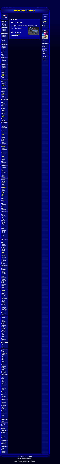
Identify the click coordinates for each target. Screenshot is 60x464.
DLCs (3, 92)
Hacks (3, 336)
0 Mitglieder (44, 46)
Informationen (4, 300)
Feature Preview (4, 172)
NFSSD (44, 59)
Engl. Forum (4, 442)
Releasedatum (4, 82)
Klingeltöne (3, 232)
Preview (3, 53)
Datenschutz (4, 451)
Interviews (3, 377)
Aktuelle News (4, 21)
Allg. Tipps (3, 330)
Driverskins (3, 385)
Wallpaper (3, 120)
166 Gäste (43, 45)
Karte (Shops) (4, 327)
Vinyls (3, 359)
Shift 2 (44, 22)
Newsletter (3, 23)
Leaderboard (4, 167)
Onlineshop (44, 19)
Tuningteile (3, 352)
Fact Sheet (3, 354)
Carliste (3, 378)
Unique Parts (4, 328)
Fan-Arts (3, 286)
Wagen (3, 90)
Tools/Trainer (4, 277)
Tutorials (3, 370)
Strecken (3, 137)
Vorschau (3, 243)
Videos (3, 42)
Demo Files (3, 279)
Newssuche (3, 22)
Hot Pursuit (44, 23)
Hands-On (3, 75)
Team (2, 449)
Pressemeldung (4, 353)
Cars (2, 333)
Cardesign (3, 417)
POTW (3, 448)
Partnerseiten (4, 443)
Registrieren (44, 52)
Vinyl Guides (4, 310)
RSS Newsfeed (4, 24)
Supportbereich (4, 298)
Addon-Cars (4, 388)
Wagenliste (3, 222)
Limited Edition (4, 127)
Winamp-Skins (4, 280)
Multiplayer (3, 85)
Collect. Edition (4, 273)
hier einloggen (33, 26)
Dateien (3, 293)
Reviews (3, 74)
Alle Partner (44, 56)
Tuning (3, 140)
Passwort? (44, 53)
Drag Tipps (3, 331)
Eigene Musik (4, 187)
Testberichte (4, 131)
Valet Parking (4, 163)
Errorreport (3, 450)
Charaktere (3, 322)
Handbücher (4, 88)
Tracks (3, 381)
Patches (3, 134)
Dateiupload (4, 444)
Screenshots (4, 78)
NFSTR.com (44, 60)
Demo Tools (4, 337)
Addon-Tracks (4, 402)
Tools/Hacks (4, 227)
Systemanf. (3, 31)
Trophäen (3, 71)
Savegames (3, 294)
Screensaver (4, 433)
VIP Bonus (3, 113)
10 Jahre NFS (4, 25)
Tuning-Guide (4, 257)
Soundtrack (3, 40)
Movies (3, 347)
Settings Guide (4, 186)
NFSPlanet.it (44, 58)
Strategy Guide (4, 309)
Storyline (3, 215)
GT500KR (3, 223)
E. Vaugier (3, 270)
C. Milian (3, 235)
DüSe (16, 28)
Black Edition (4, 302)
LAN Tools (3, 361)
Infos (2, 319)
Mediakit (3, 287)
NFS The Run (45, 21)
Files (2, 87)
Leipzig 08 (3, 237)
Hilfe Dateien (4, 365)
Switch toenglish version (4, 17)
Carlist (3, 320)
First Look (3, 207)
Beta (2, 170)
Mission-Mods (4, 406)
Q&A (2, 104)
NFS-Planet (30, 457)
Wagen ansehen (19, 28)
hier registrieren (14, 26)
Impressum (3, 452)
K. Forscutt (3, 263)
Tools (3, 335)
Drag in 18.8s (4, 368)
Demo (3, 84)
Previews (3, 436)
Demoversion (4, 382)
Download (3, 387)
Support (3, 369)
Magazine (3, 329)
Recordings (3, 247)
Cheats (3, 192)
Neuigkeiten (4, 29)
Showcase (3, 179)
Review (3, 184)
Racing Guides (4, 308)
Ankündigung (4, 30)
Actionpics (3, 412)
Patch (3, 276)
